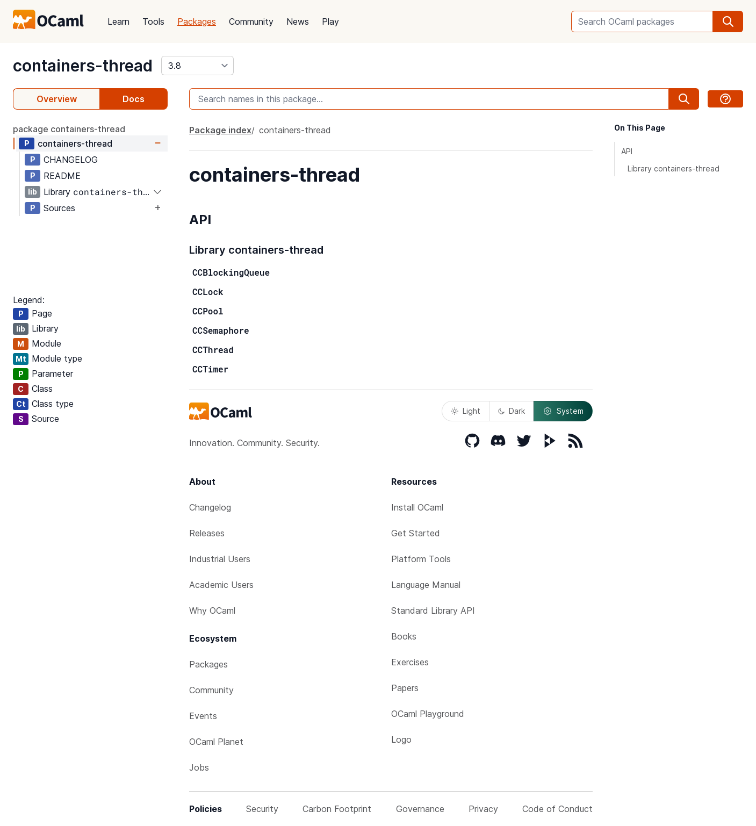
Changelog (210, 507)
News (297, 21)
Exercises (410, 662)
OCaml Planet (216, 741)
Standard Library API (433, 610)
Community (251, 21)
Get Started (415, 533)
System (563, 411)
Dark (511, 410)
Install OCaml (417, 507)
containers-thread (83, 65)
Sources (59, 208)
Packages (196, 21)
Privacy (483, 808)
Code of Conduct (557, 808)
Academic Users (221, 584)
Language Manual (425, 584)
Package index (220, 130)
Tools (153, 21)
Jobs (199, 767)
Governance (420, 808)
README (62, 175)
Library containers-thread (673, 168)
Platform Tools (421, 559)
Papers (405, 688)
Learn (118, 21)
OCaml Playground (427, 713)
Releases (207, 533)
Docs (134, 99)
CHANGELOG (71, 159)
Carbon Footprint (337, 808)
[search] (728, 21)
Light (465, 410)
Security (262, 808)
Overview (57, 99)
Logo (401, 739)
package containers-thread (69, 129)
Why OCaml (212, 610)
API (626, 151)
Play (330, 21)
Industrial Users (219, 559)
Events (203, 715)
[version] (197, 65)
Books (403, 636)
